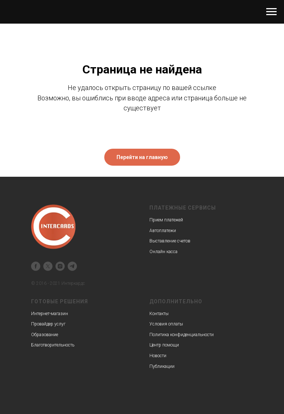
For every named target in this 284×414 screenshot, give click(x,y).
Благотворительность (52, 345)
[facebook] (35, 266)
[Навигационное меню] (271, 11)
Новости (157, 355)
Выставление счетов (169, 241)
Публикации (162, 366)
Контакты (159, 313)
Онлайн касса (163, 251)
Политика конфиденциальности (181, 334)
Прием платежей (166, 219)
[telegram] (72, 266)
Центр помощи (164, 345)
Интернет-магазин (49, 313)
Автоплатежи (162, 230)
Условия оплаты (166, 324)
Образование (44, 334)
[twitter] (48, 266)
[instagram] (60, 266)
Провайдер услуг (48, 324)
